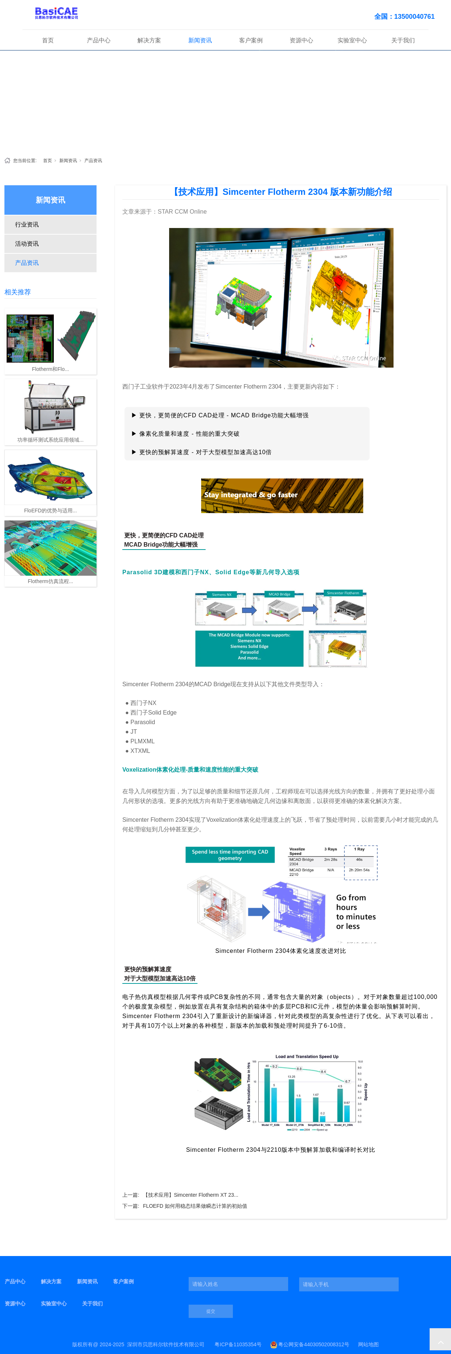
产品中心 (99, 40)
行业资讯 (27, 224)
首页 (48, 40)
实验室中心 (352, 40)
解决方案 (149, 40)
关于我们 (403, 40)
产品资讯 (93, 160)
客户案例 (251, 40)
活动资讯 (27, 244)
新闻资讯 (200, 40)
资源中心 (301, 40)
